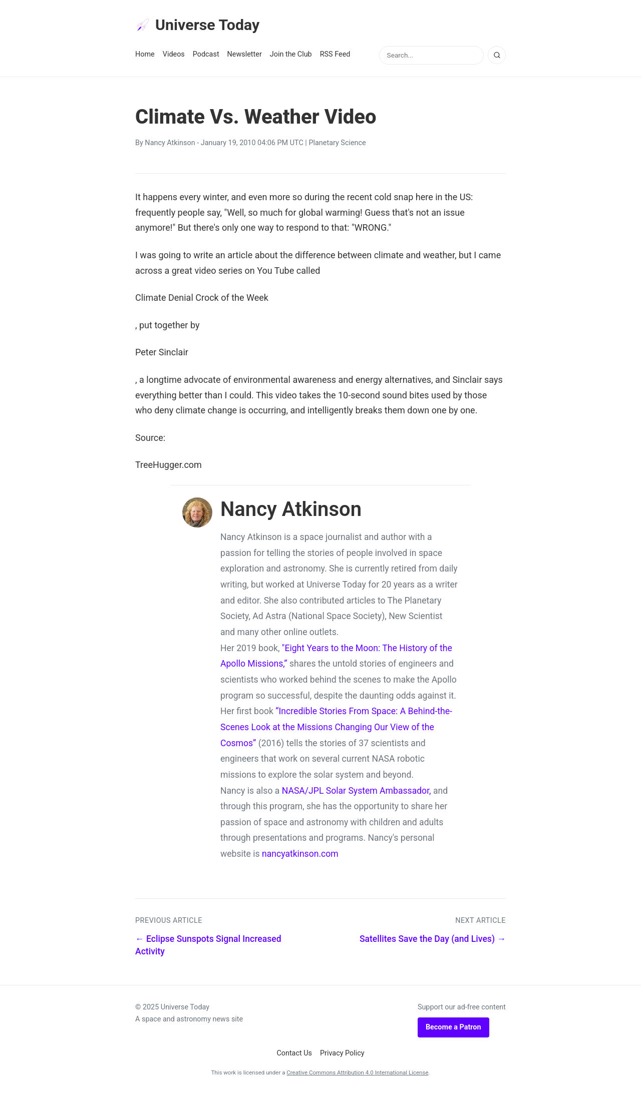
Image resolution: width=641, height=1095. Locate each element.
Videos (174, 56)
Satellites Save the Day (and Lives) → (433, 940)
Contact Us (294, 1054)
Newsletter (244, 56)
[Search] (497, 57)
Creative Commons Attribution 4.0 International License (357, 1073)
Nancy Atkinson (170, 144)
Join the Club (291, 56)
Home (145, 56)
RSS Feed (335, 56)
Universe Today (200, 25)
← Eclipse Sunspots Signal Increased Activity (208, 946)
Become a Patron (453, 1028)
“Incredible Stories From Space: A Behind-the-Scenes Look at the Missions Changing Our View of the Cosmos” (336, 728)
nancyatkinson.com (300, 855)
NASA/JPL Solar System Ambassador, (356, 792)
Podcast (206, 56)
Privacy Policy (342, 1054)
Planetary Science (337, 144)
